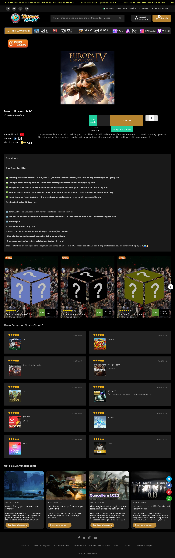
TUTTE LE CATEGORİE (19, 30)
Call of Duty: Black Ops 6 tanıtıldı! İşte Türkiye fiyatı (65, 507)
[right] (171, 287)
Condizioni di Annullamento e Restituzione (91, 545)
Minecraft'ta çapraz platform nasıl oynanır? (21, 507)
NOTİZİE (132, 8)
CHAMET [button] (163, 31)
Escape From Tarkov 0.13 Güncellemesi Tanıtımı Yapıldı (151, 507)
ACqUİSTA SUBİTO (122, 129)
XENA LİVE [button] (131, 31)
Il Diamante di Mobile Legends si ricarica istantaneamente (43, 2)
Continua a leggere (17, 525)
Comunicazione (61, 545)
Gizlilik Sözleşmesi (42, 545)
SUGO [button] (118, 31)
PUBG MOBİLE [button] (41, 31)
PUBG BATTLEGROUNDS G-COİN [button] (94, 31)
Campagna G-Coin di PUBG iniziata (147, 2)
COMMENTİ (144, 8)
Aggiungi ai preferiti (14, 115)
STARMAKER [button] (148, 31)
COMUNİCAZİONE (160, 8)
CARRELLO (126, 120)
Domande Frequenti (145, 545)
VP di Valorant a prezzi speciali (102, 2)
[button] (161, 18)
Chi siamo (25, 545)
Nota (116, 545)
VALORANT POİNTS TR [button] (62, 31)
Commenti (127, 545)
